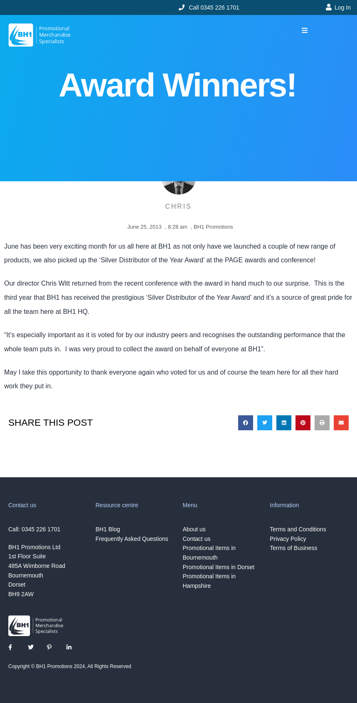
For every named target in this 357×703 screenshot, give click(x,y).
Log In (343, 7)
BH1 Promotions (213, 227)
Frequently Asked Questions (132, 538)
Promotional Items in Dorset (219, 567)
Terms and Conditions (298, 529)
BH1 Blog (108, 529)
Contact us (197, 538)
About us (194, 529)
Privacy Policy (288, 538)
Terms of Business (293, 548)
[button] (305, 30)
